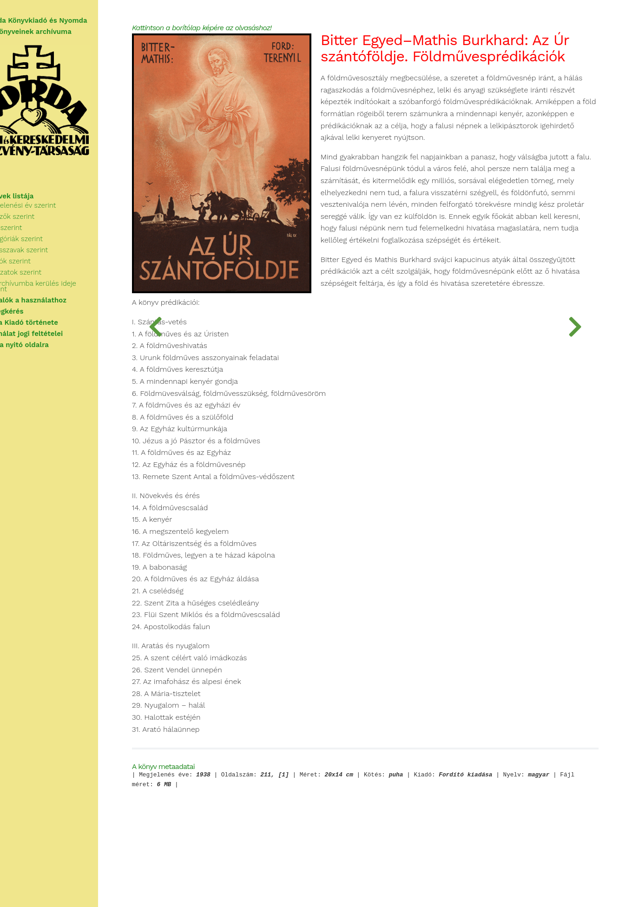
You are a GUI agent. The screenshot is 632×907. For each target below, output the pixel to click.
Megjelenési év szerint (52, 214)
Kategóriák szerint (45, 248)
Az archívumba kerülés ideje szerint (74, 293)
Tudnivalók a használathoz (52, 304)
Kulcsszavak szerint (48, 259)
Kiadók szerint (39, 270)
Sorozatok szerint (45, 281)
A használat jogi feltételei (50, 337)
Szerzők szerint (41, 226)
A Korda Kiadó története (48, 326)
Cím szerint (35, 237)
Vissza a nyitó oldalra (43, 348)
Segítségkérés (31, 315)
